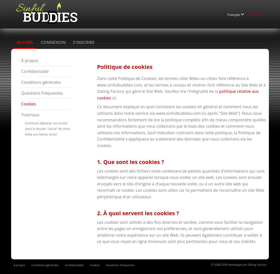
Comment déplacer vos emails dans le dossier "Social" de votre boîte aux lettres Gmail (47, 128)
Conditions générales (41, 82)
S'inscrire (84, 42)
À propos (29, 60)
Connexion (255, 14)
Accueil (25, 42)
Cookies (28, 104)
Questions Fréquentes (42, 93)
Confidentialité (35, 71)
